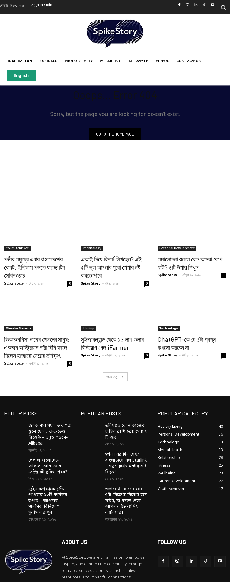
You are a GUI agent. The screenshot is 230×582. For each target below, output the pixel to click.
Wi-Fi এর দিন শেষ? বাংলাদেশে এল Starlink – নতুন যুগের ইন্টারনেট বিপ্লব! (127, 436)
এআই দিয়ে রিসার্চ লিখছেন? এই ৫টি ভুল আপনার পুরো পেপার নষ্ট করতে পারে (112, 262)
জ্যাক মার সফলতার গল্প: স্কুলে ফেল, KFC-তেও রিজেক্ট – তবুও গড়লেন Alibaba (49, 415)
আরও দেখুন (115, 361)
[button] (223, 7)
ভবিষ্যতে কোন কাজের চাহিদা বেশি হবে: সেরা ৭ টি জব (126, 413)
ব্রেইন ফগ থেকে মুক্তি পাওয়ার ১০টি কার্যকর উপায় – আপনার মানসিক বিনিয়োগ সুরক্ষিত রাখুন (49, 470)
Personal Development (177, 249)
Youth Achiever (17, 249)
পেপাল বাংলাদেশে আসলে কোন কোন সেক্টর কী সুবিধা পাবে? (47, 441)
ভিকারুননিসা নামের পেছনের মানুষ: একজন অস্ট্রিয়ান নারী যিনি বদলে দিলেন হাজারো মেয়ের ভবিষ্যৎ (37, 334)
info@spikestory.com (101, 554)
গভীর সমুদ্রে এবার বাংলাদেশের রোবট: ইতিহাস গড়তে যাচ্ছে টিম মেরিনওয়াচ (33, 262)
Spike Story (14, 273)
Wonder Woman (18, 318)
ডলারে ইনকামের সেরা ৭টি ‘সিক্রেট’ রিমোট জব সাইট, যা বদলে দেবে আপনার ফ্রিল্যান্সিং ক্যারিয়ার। (126, 465)
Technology (92, 249)
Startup (88, 318)
